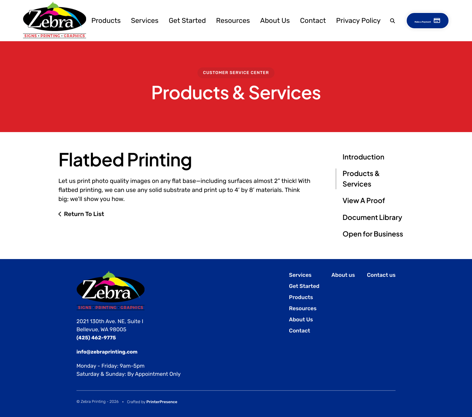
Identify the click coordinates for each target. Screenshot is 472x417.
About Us (262, 20)
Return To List (84, 214)
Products (92, 20)
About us (343, 275)
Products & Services (361, 178)
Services (131, 20)
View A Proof (364, 200)
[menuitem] (92, 20)
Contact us (381, 275)
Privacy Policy (345, 20)
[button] (378, 20)
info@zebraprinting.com (109, 351)
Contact (300, 20)
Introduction (363, 157)
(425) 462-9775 (97, 337)
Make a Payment (425, 20)
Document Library (372, 217)
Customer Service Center (236, 72)
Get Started (173, 20)
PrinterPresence (161, 402)
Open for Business (373, 234)
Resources (220, 20)
